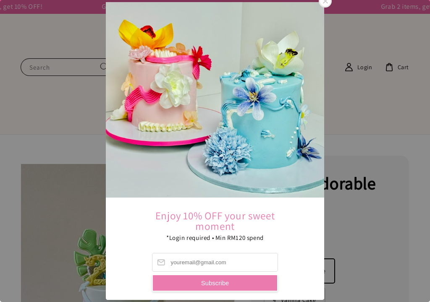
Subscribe (215, 282)
